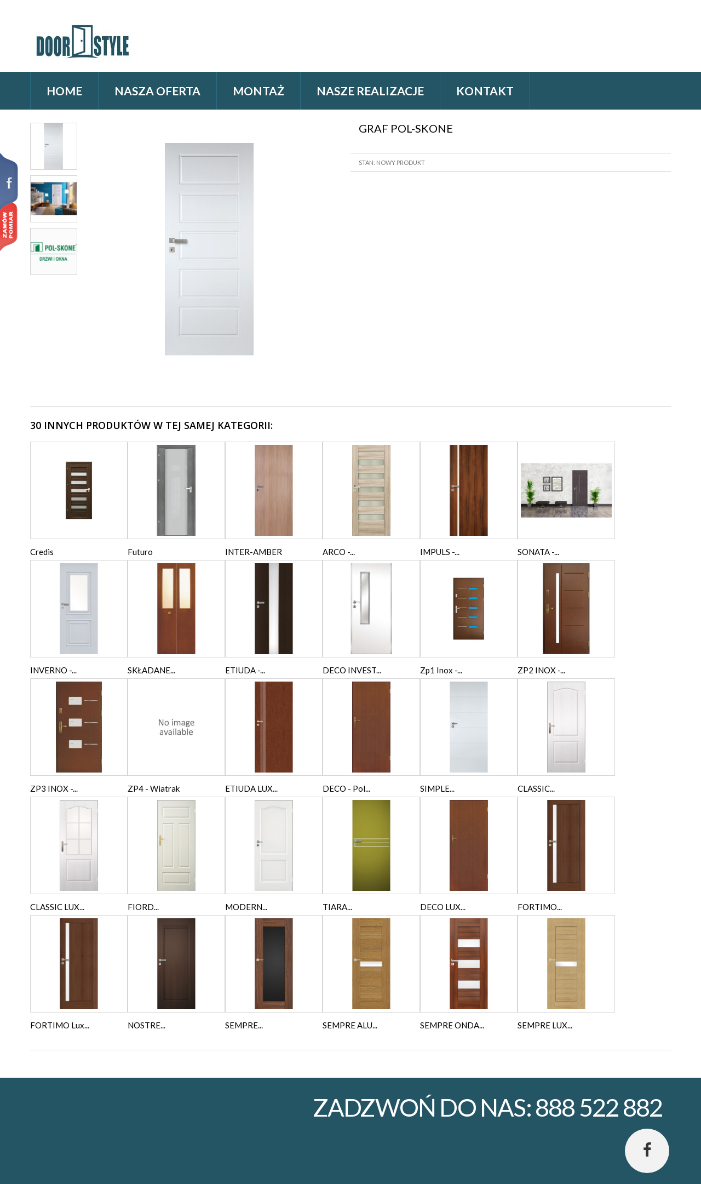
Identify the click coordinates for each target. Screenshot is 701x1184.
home (64, 91)
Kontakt (485, 91)
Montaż (258, 91)
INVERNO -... (53, 670)
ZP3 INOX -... (54, 788)
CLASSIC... (536, 788)
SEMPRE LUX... (545, 1025)
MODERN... (246, 907)
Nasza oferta (157, 91)
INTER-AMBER (253, 552)
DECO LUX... (443, 907)
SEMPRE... (244, 1025)
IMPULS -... (439, 552)
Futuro (140, 552)
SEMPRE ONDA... (452, 1025)
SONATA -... (538, 552)
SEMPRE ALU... (350, 1025)
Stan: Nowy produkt (392, 162)
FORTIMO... (540, 907)
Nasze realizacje (370, 91)
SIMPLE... (437, 788)
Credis (42, 552)
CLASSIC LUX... (57, 907)
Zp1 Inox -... (441, 670)
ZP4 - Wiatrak (154, 788)
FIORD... (143, 907)
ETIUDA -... (245, 670)
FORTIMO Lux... (59, 1025)
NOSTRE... (146, 1025)
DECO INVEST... (352, 670)
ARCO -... (339, 552)
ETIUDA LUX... (251, 788)
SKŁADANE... (151, 670)
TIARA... (337, 907)
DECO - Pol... (346, 788)
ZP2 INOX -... (541, 670)
